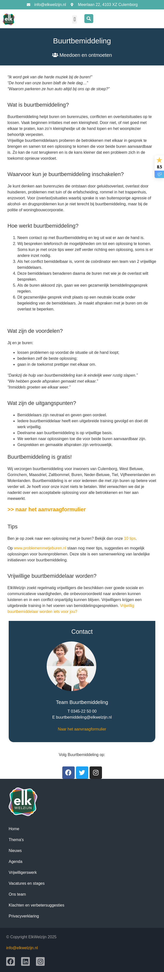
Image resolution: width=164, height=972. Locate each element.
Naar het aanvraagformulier (82, 729)
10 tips (130, 538)
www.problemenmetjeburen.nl (40, 548)
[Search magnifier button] (89, 18)
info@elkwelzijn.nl (22, 948)
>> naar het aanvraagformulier (46, 509)
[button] (74, 19)
